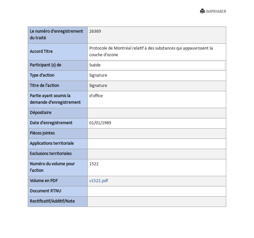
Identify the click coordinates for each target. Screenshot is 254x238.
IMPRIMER (213, 11)
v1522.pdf (98, 180)
